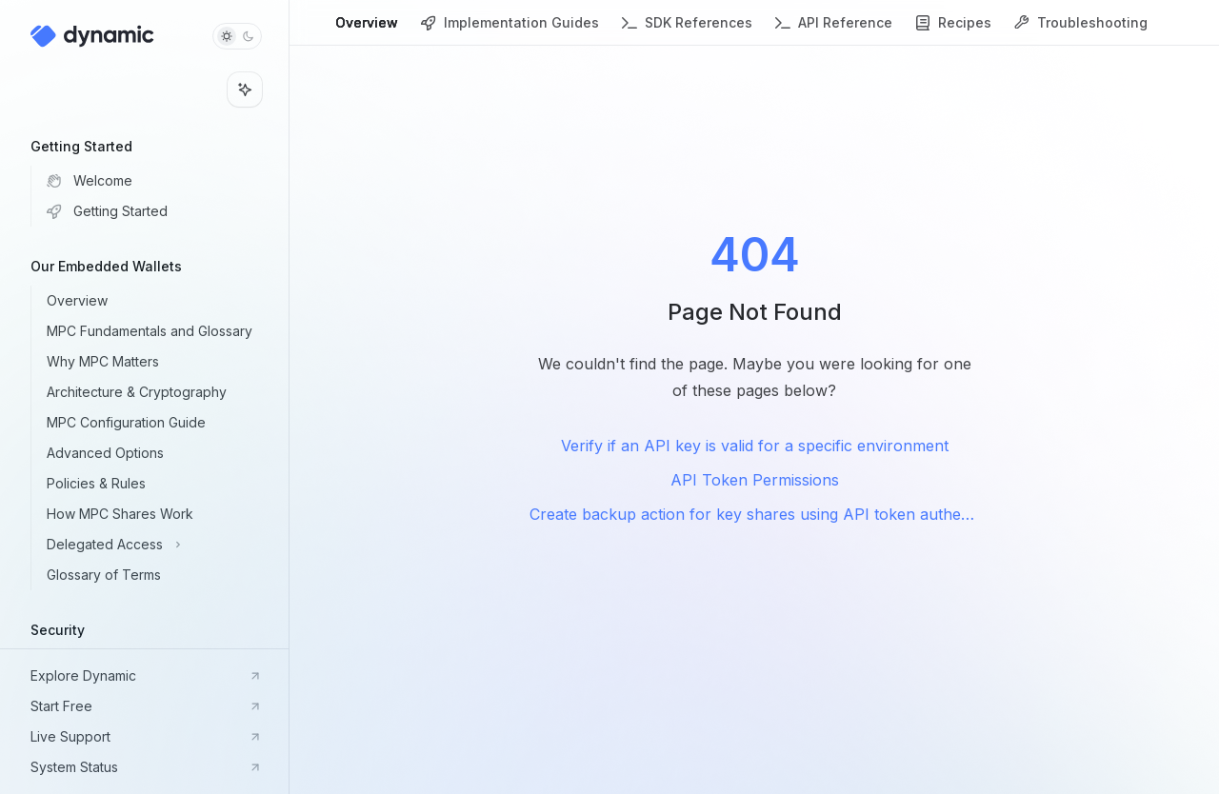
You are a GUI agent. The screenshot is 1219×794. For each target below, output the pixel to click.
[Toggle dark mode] (237, 36)
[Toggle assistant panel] (245, 89)
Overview (366, 30)
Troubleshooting (1081, 30)
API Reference (833, 30)
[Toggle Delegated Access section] (159, 544)
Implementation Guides (510, 30)
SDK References (687, 30)
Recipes (953, 30)
